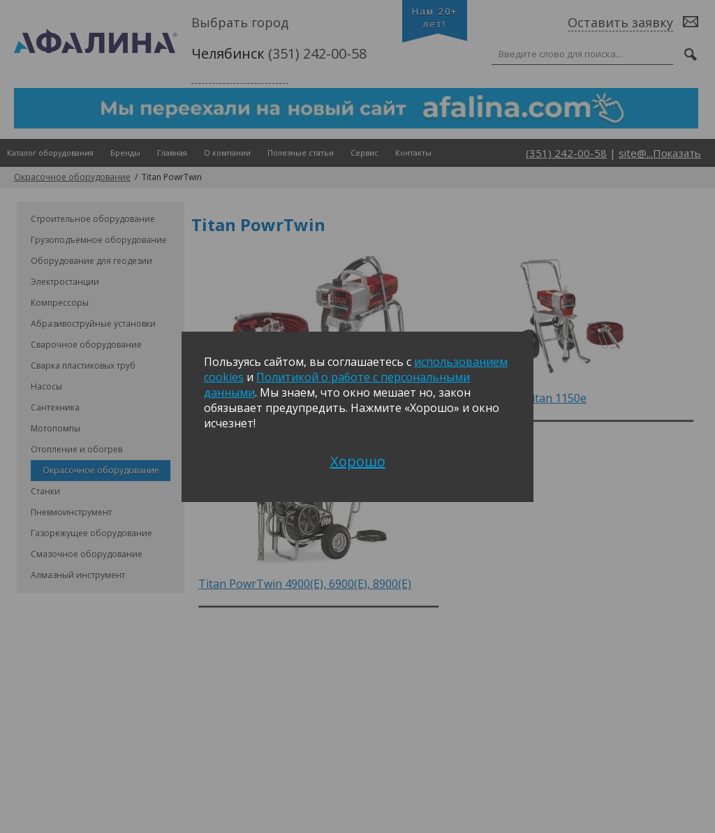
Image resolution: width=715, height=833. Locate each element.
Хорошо (357, 461)
